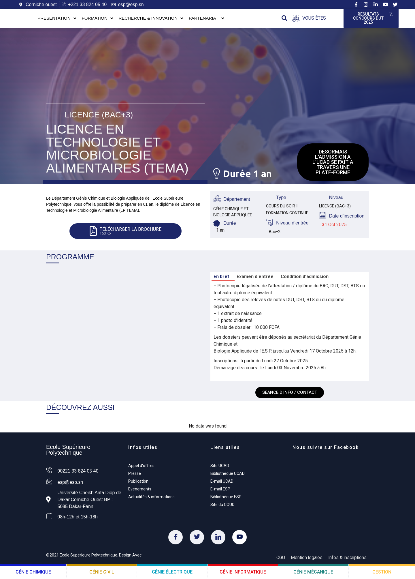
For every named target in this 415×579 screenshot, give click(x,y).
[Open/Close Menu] (309, 19)
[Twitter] (197, 538)
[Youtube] (239, 538)
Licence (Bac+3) (99, 114)
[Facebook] (175, 538)
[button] (284, 19)
